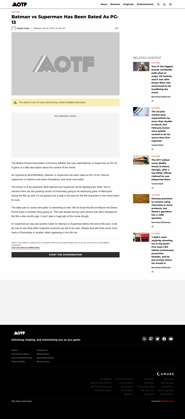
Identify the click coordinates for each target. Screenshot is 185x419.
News (104, 4)
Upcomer (128, 394)
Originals (128, 4)
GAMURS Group (167, 401)
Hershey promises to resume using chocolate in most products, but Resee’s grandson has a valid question (161, 208)
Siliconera (149, 383)
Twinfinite (149, 379)
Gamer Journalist (145, 386)
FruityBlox (149, 394)
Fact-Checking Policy (21, 358)
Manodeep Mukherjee (161, 97)
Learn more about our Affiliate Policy (25, 248)
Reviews (115, 4)
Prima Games (126, 383)
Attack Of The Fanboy (100, 383)
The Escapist (167, 383)
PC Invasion (127, 390)
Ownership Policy (45, 358)
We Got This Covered (101, 386)
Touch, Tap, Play (166, 390)
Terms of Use (43, 361)
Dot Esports (105, 379)
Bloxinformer (167, 394)
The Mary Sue (147, 390)
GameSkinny (167, 386)
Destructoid (127, 386)
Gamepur (169, 379)
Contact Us (42, 350)
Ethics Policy (43, 354)
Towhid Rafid (157, 145)
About (14, 350)
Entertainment (145, 4)
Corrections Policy (20, 354)
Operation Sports (103, 390)
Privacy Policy (18, 361)
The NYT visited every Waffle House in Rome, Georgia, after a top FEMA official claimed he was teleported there (161, 170)
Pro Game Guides (124, 379)
